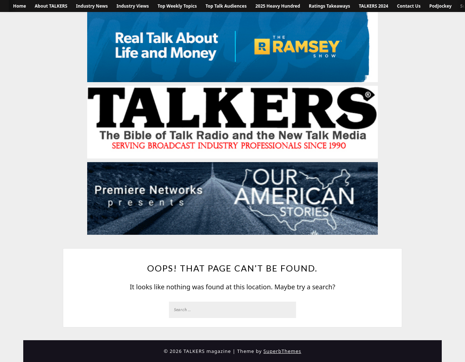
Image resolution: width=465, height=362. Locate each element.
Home (19, 6)
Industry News (92, 6)
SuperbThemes (282, 351)
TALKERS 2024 (373, 6)
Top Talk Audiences (226, 6)
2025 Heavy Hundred (277, 6)
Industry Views (133, 6)
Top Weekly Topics (177, 6)
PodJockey (440, 6)
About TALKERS (51, 6)
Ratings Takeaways (329, 6)
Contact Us (409, 6)
